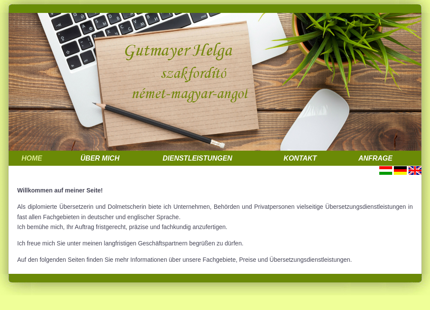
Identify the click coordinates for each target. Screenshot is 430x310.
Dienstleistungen (197, 158)
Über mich (100, 158)
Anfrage (375, 158)
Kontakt (300, 158)
